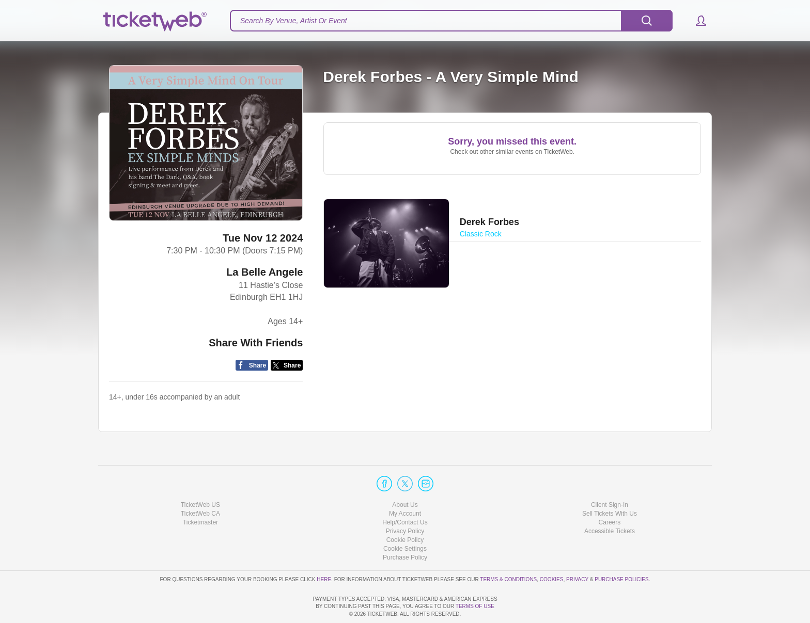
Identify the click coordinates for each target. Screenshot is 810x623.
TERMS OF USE (475, 606)
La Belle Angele (264, 272)
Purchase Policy (405, 528)
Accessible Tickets (609, 501)
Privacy (577, 549)
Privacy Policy (405, 501)
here (324, 549)
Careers (610, 493)
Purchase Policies (621, 549)
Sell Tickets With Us (609, 484)
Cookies (552, 549)
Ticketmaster (200, 493)
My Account (405, 484)
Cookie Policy (405, 510)
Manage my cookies (405, 519)
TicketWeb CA (200, 484)
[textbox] (451, 20)
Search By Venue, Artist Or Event (293, 21)
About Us (404, 474)
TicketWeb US (200, 474)
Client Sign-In (609, 474)
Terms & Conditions (508, 549)
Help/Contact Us (404, 493)
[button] (696, 20)
